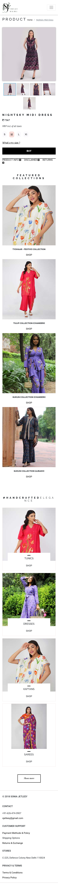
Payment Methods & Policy (16, 833)
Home (29, 20)
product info (11, 160)
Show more (29, 778)
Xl (26, 134)
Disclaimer (31, 160)
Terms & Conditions (12, 872)
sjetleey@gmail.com (12, 818)
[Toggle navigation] (51, 7)
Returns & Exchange (12, 843)
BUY (29, 151)
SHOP (29, 254)
